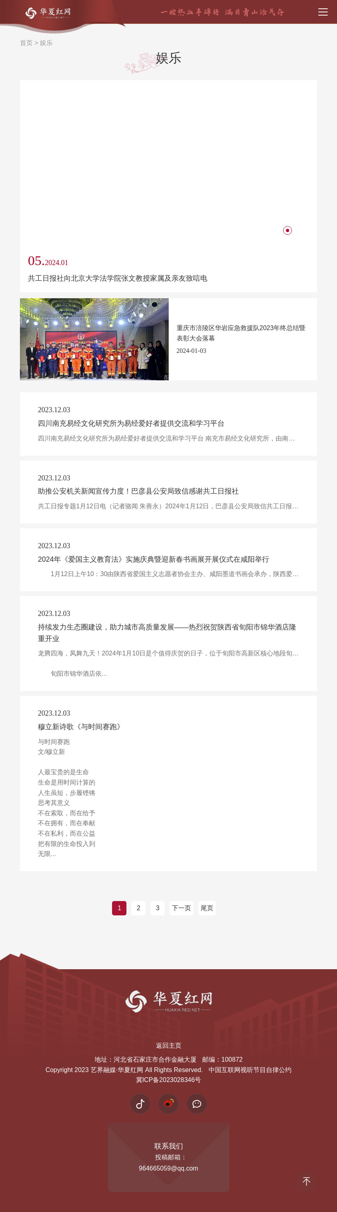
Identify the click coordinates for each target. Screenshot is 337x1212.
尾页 (207, 908)
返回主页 (168, 1045)
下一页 (181, 908)
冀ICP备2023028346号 (168, 1079)
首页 (26, 42)
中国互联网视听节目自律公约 (250, 1069)
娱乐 (46, 42)
